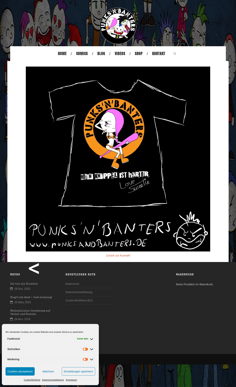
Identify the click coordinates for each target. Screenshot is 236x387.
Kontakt (158, 53)
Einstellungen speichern (78, 371)
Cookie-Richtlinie (32, 380)
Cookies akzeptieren (20, 371)
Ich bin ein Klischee (24, 284)
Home (62, 53)
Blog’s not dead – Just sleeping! (31, 297)
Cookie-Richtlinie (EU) (79, 300)
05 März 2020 (22, 302)
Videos (120, 53)
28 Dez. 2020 (22, 288)
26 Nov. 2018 (22, 319)
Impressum (71, 380)
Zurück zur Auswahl (118, 255)
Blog (101, 53)
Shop (139, 53)
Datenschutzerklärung (53, 380)
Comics (82, 53)
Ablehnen (48, 371)
